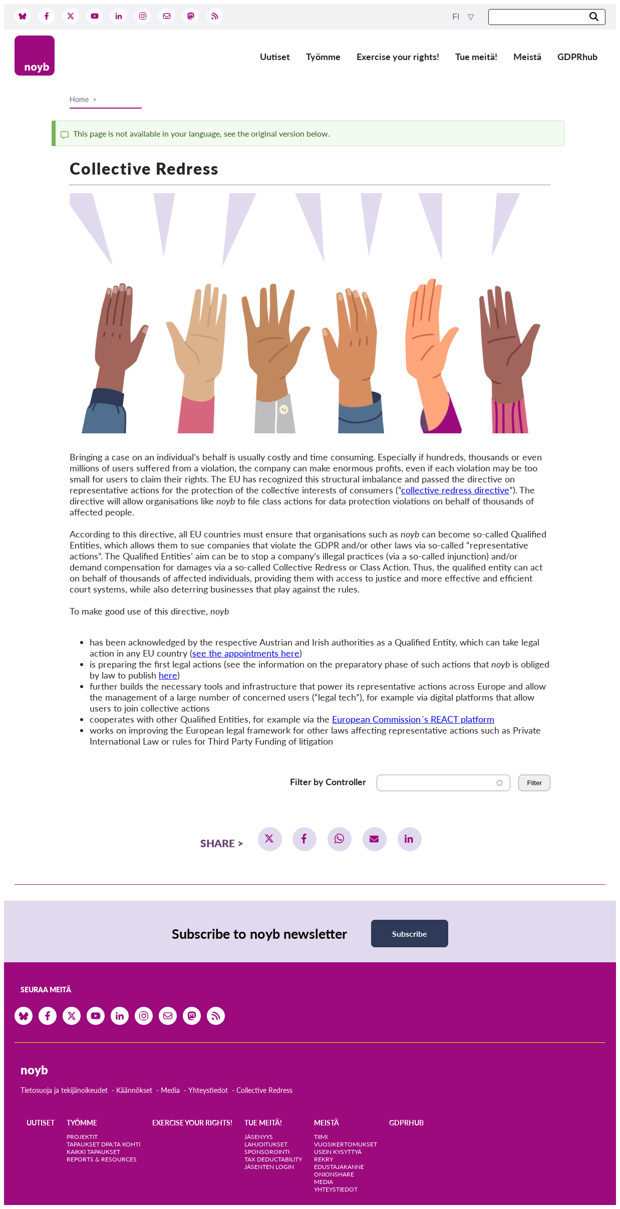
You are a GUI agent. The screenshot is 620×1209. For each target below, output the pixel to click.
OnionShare (334, 1174)
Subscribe (409, 933)
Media (170, 1090)
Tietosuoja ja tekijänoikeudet (64, 1090)
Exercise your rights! (398, 56)
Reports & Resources (102, 1159)
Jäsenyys (258, 1136)
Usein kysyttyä (338, 1151)
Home (79, 99)
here (168, 675)
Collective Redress (264, 1090)
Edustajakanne (339, 1166)
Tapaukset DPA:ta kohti (103, 1144)
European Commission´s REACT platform (413, 719)
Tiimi (321, 1136)
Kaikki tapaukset (93, 1151)
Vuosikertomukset (345, 1144)
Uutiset (275, 56)
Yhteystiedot (208, 1090)
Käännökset (134, 1090)
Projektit (82, 1136)
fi (457, 17)
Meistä (527, 56)
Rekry (323, 1159)
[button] (270, 839)
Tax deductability (273, 1159)
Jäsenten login (269, 1166)
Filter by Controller (328, 781)
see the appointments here (245, 653)
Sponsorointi (266, 1151)
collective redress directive (455, 489)
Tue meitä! (476, 56)
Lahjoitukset (265, 1144)
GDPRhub (577, 56)
